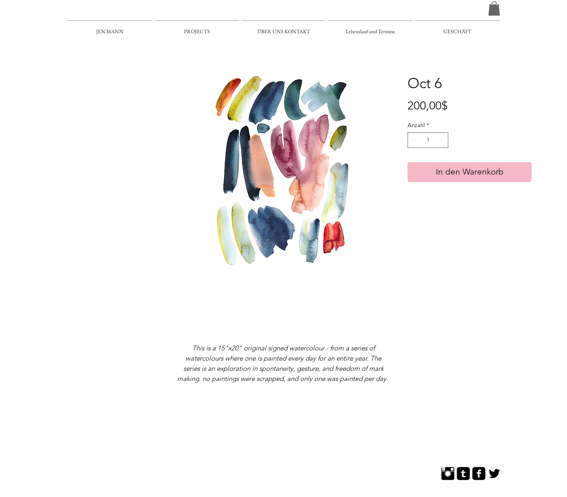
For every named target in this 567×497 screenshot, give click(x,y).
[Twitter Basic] (494, 473)
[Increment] (442, 140)
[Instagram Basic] (447, 473)
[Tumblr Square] (463, 473)
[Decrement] (414, 140)
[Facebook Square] (478, 473)
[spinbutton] (428, 140)
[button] (494, 8)
